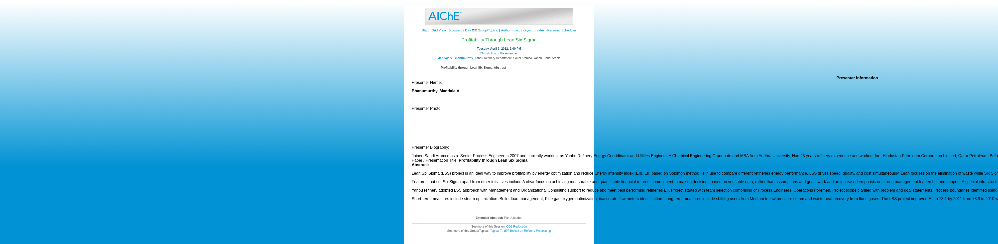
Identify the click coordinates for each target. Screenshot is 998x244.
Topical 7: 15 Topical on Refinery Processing (520, 231)
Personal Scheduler (561, 30)
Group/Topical (488, 30)
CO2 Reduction (516, 226)
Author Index (510, 30)
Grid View (438, 30)
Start (425, 30)
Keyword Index (533, 30)
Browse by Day (460, 30)
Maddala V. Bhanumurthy (455, 58)
